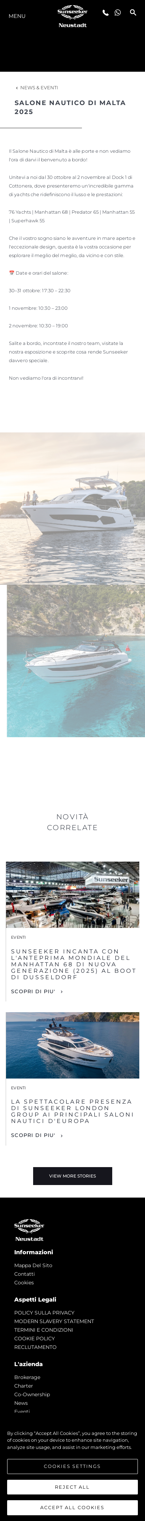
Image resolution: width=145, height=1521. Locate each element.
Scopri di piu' (33, 991)
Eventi (22, 1411)
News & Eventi (36, 87)
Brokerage (27, 1377)
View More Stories (72, 1176)
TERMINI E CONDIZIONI (43, 1330)
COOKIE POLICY (34, 1338)
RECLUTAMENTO (35, 1347)
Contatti (24, 1274)
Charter (23, 1386)
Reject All (72, 1487)
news (21, 1403)
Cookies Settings (72, 1466)
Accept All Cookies (72, 1507)
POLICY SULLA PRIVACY (44, 1312)
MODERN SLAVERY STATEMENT (54, 1321)
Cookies (24, 1282)
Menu (17, 16)
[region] (72, 1467)
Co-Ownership (32, 1394)
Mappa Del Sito (33, 1265)
